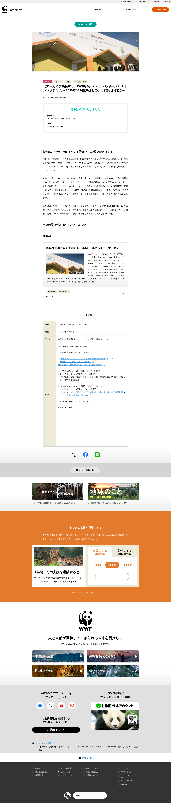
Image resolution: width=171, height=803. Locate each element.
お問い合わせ (92, 775)
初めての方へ (92, 768)
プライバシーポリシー (130, 776)
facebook (85, 454)
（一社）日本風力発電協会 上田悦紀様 (73, 395)
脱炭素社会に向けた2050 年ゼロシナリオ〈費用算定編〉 (80, 365)
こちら (97, 592)
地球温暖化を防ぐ (59, 658)
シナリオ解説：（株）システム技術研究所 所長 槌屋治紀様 (83, 359)
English (124, 784)
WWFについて (131, 9)
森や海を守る (113, 672)
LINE (97, 454)
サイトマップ (127, 781)
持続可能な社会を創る (113, 658)
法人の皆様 (66, 772)
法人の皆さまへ (143, 1)
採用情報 (39, 775)
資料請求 (156, 1)
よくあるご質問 (67, 775)
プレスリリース (128, 768)
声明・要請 (126, 772)
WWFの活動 (98, 9)
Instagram (72, 705)
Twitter (73, 454)
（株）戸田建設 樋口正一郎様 (81, 392)
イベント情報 (85, 24)
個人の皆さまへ (128, 1)
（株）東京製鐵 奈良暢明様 (109, 392)
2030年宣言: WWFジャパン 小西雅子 (75, 362)
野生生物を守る (59, 672)
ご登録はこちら (56, 729)
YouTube (61, 705)
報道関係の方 (92, 772)
